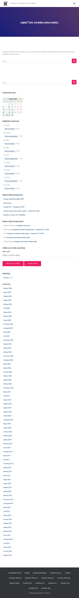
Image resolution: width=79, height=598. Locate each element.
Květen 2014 (7, 555)
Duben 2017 (7, 467)
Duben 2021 (7, 348)
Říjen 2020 (6, 364)
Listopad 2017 (8, 451)
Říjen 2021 (6, 332)
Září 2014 (6, 543)
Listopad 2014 (8, 539)
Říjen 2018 (6, 424)
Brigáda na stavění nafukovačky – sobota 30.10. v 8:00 (31, 229)
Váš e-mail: (6, 251)
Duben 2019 (7, 408)
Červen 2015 (7, 519)
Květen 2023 (7, 296)
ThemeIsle (46, 593)
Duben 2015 (7, 527)
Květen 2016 (7, 487)
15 (9, 109)
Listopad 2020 (8, 360)
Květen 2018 (7, 436)
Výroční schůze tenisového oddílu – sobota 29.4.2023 (21, 211)
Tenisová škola (10, 129)
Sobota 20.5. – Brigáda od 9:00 (13, 207)
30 (12, 115)
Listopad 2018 (8, 420)
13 (3, 109)
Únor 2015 (6, 535)
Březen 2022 (7, 316)
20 (3, 112)
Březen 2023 (7, 304)
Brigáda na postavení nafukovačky (18, 237)
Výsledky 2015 (27, 583)
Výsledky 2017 (52, 583)
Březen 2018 (7, 443)
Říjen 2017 (6, 455)
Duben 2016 (7, 491)
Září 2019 (6, 396)
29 (9, 115)
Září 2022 (6, 308)
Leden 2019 (7, 416)
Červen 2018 (7, 432)
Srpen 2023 (7, 292)
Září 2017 (6, 460)
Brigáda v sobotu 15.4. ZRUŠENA (14, 215)
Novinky (6, 278)
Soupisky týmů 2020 (63, 578)
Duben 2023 (7, 300)
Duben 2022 (7, 312)
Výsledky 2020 (45, 588)
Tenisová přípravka (11, 136)
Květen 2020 (7, 376)
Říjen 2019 (6, 392)
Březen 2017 (7, 471)
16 (12, 109)
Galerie (27, 573)
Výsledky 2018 (65, 583)
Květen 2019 (7, 404)
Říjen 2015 (6, 507)
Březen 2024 (7, 288)
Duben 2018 (7, 440)
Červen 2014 (7, 551)
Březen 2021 (7, 352)
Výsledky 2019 (33, 588)
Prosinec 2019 (8, 388)
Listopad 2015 (8, 503)
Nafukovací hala (56, 573)
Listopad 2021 (8, 328)
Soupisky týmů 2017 (47, 578)
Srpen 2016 (7, 483)
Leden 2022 (7, 320)
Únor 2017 (6, 475)
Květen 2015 (7, 523)
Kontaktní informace (23, 225)
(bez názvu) (7, 203)
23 (12, 112)
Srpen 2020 (7, 368)
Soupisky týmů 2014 (15, 578)
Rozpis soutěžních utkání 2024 (13, 199)
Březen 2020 (7, 384)
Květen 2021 (7, 344)
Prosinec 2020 (8, 356)
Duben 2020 (7, 380)
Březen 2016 (7, 495)
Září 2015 (6, 511)
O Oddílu (67, 573)
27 (3, 115)
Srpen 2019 (7, 400)
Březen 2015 (7, 531)
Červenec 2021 (8, 340)
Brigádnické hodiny (15, 573)
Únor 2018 (6, 448)
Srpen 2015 (7, 515)
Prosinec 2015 (8, 499)
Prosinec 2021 (8, 324)
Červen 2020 (7, 372)
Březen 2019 (7, 412)
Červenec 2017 (8, 463)
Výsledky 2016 (40, 583)
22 (9, 112)
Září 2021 (6, 336)
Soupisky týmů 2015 (31, 578)
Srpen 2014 (7, 547)
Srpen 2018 (7, 428)
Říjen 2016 (6, 479)
